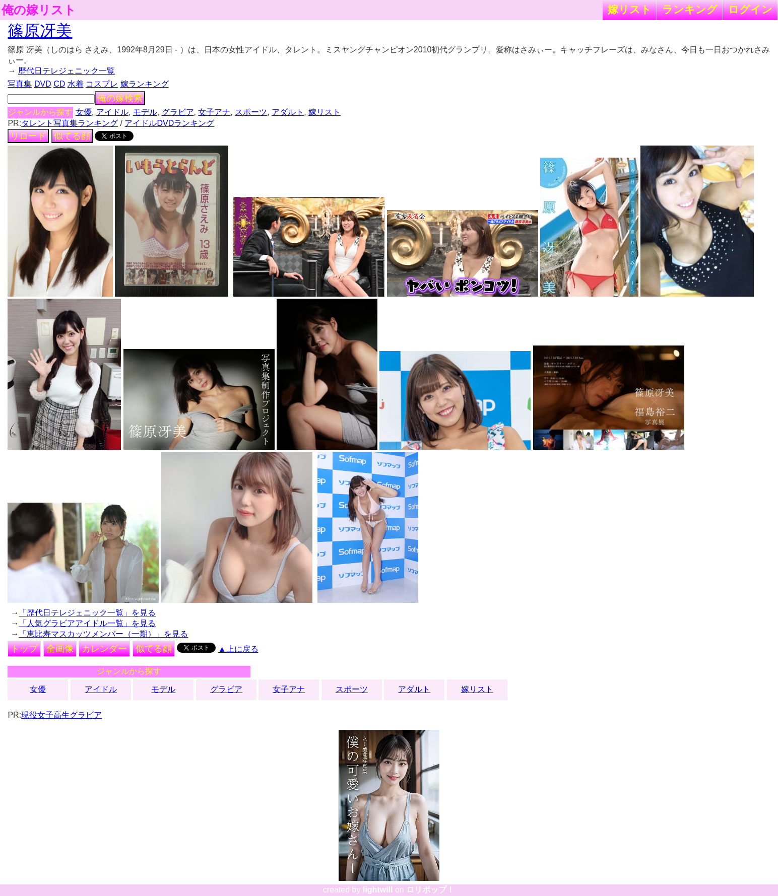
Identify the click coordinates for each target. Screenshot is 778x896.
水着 (76, 84)
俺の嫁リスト (39, 10)
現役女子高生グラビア (61, 715)
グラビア (178, 112)
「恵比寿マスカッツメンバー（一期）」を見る (103, 634)
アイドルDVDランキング (169, 123)
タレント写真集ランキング (69, 123)
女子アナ (214, 112)
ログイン (750, 9)
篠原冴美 (40, 31)
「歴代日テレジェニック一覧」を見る (87, 612)
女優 (84, 112)
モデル (145, 112)
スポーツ (251, 112)
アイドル (112, 112)
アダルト (288, 112)
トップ (24, 649)
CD (59, 84)
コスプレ (102, 84)
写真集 (20, 84)
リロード (28, 136)
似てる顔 (72, 136)
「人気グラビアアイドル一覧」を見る (87, 623)
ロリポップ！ (430, 889)
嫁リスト (630, 9)
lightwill (378, 889)
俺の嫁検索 (120, 98)
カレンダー (104, 649)
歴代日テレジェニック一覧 (66, 70)
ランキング (690, 9)
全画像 (60, 649)
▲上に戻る (238, 649)
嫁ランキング (144, 84)
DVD (42, 84)
